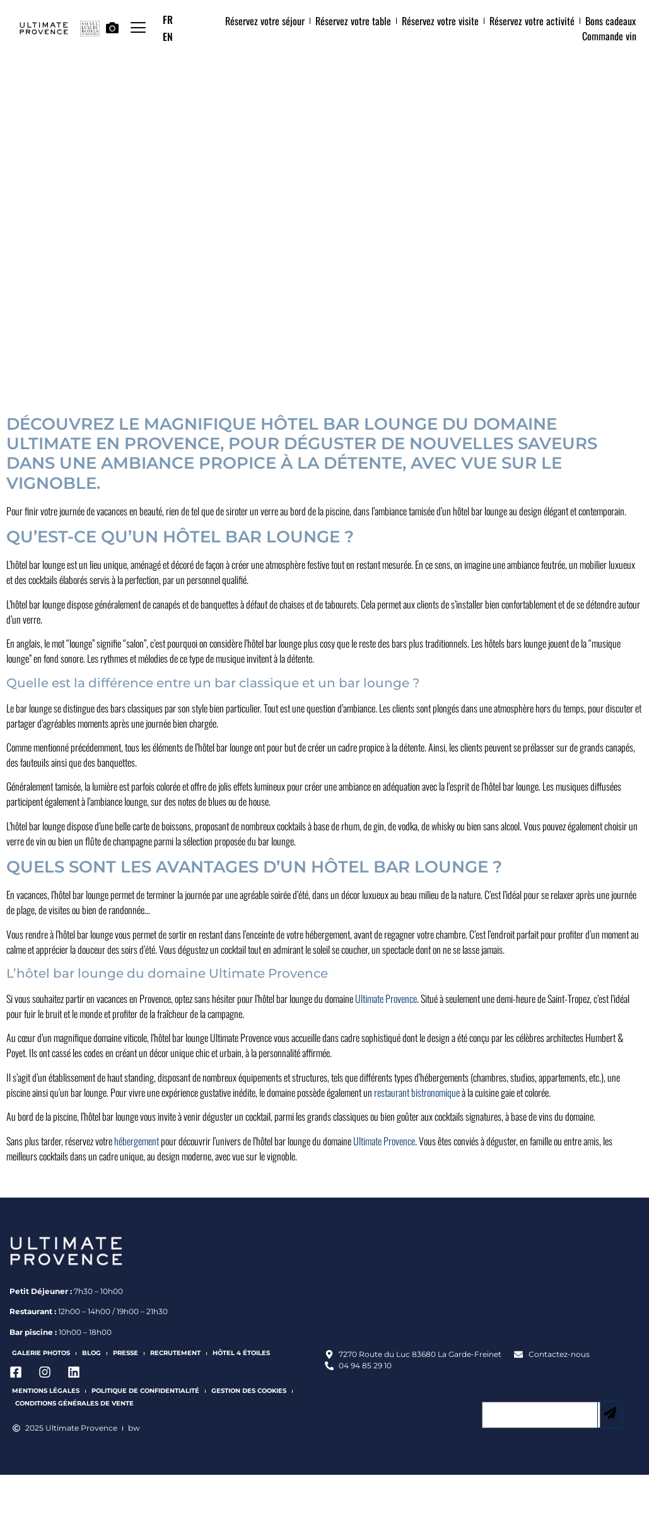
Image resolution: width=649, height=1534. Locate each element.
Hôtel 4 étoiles (241, 1353)
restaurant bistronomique (417, 1092)
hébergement (136, 1140)
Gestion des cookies (248, 1391)
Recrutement (175, 1353)
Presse (125, 1353)
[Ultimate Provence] (482, 1285)
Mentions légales (45, 1391)
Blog (91, 1353)
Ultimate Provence (386, 998)
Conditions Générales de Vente (74, 1403)
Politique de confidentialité (145, 1391)
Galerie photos (41, 1353)
